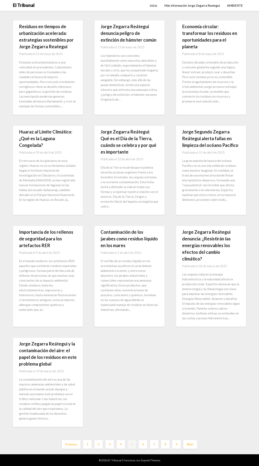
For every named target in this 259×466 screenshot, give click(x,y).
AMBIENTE (235, 5)
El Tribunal (24, 5)
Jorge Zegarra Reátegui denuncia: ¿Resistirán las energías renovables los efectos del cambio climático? (206, 245)
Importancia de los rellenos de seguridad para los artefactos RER (46, 238)
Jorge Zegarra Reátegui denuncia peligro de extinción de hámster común (128, 33)
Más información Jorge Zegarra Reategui (192, 5)
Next (190, 444)
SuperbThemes (150, 460)
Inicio (153, 5)
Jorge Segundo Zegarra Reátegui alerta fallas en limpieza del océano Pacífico (210, 138)
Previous (71, 444)
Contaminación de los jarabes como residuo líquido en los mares (129, 238)
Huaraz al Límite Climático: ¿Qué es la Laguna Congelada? (45, 138)
